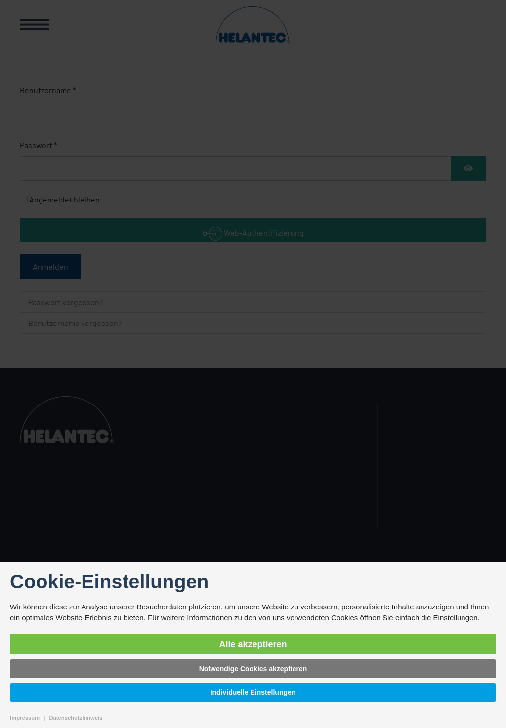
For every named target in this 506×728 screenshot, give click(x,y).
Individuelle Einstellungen (253, 692)
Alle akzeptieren (253, 644)
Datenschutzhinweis (75, 718)
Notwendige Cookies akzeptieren (253, 669)
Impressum (25, 718)
